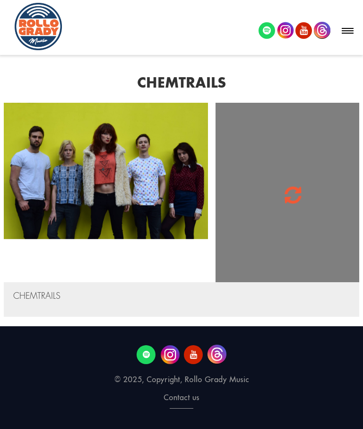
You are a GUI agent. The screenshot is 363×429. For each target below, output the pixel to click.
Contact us (181, 397)
